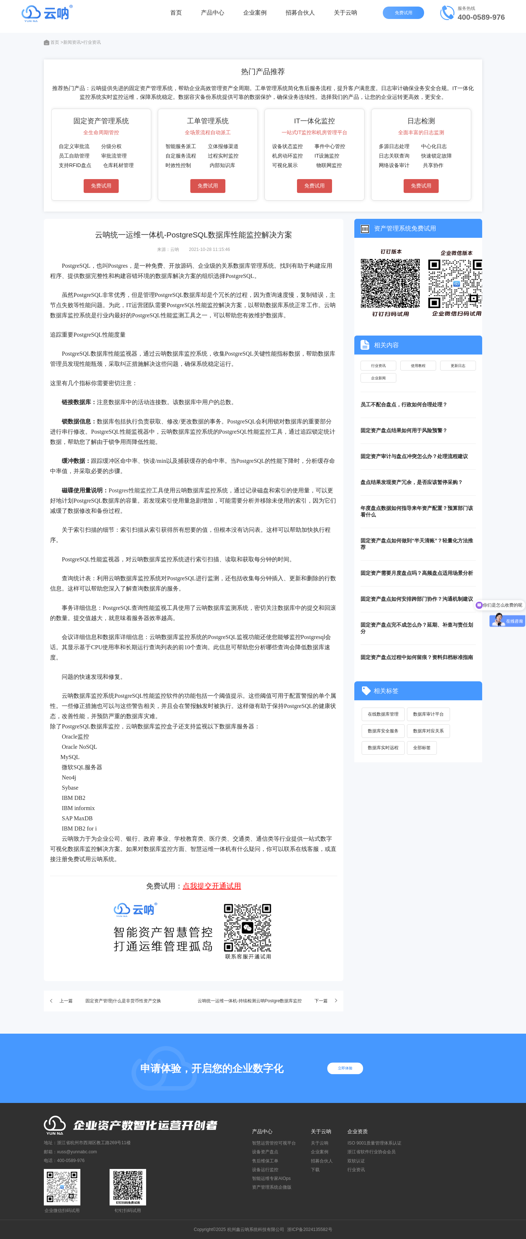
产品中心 (212, 16)
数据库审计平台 (430, 718)
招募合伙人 (300, 16)
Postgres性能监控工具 (135, 490)
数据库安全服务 (383, 735)
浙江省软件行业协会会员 (371, 1151)
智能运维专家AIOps (271, 1178)
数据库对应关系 (430, 735)
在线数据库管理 (383, 718)
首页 (176, 16)
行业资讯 (378, 366)
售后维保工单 (265, 1161)
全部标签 (423, 752)
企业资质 (357, 1131)
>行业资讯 (91, 42)
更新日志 (458, 366)
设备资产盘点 (265, 1151)
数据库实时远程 (383, 752)
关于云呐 (345, 16)
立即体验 (348, 1068)
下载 (315, 1169)
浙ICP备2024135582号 (309, 1229)
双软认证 (356, 1161)
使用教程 (418, 366)
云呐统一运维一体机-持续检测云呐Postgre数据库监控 (250, 1000)
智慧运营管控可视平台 (274, 1143)
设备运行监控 (265, 1169)
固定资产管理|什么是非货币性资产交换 (123, 1000)
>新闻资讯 (71, 42)
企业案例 (255, 16)
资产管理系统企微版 (271, 1187)
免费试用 (404, 16)
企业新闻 (378, 380)
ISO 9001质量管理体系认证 (374, 1143)
